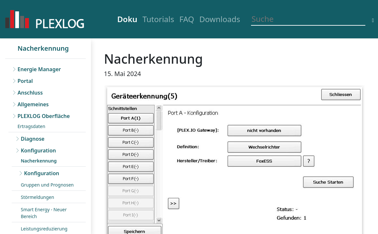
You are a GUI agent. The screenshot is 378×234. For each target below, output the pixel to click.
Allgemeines (33, 104)
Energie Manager (39, 69)
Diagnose (32, 138)
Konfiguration (38, 150)
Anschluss (30, 92)
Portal (25, 80)
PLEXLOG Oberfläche (44, 116)
